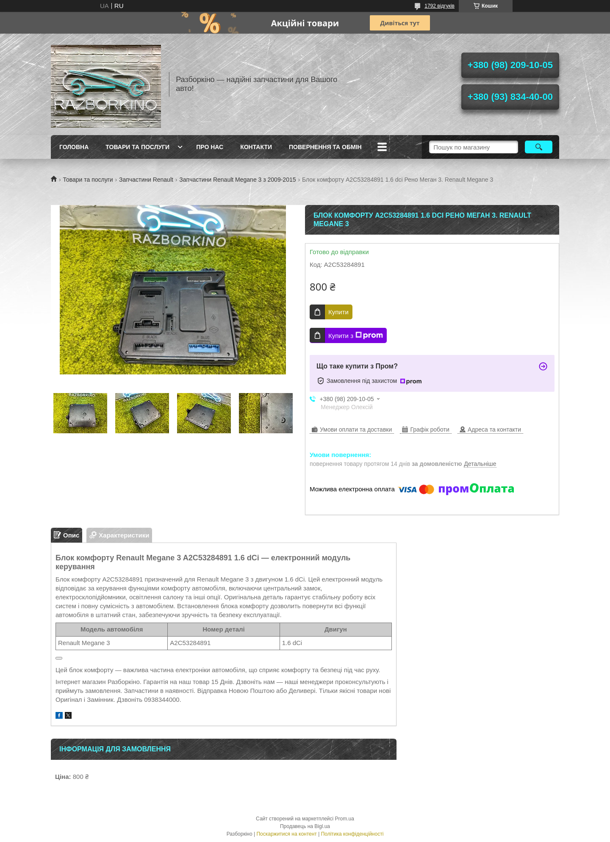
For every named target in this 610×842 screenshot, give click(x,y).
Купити (338, 312)
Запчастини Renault (146, 179)
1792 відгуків (439, 6)
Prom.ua (344, 819)
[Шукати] (538, 147)
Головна (74, 147)
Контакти (256, 147)
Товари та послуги (137, 147)
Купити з (355, 335)
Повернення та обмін (325, 147)
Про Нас (209, 147)
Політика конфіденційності (352, 834)
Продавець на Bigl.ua (305, 826)
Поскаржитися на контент (286, 834)
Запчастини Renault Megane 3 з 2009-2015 (237, 179)
